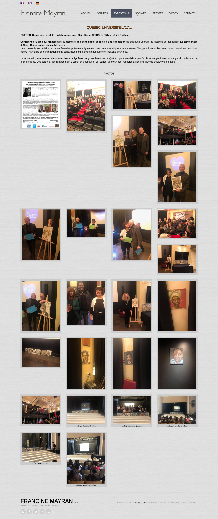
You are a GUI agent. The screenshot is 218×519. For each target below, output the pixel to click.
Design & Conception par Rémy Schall (39, 505)
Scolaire (140, 13)
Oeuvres (102, 13)
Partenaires (182, 503)
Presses (158, 13)
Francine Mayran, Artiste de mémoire (43, 12)
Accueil (86, 13)
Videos (173, 13)
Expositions (121, 13)
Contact (189, 13)
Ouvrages (152, 503)
